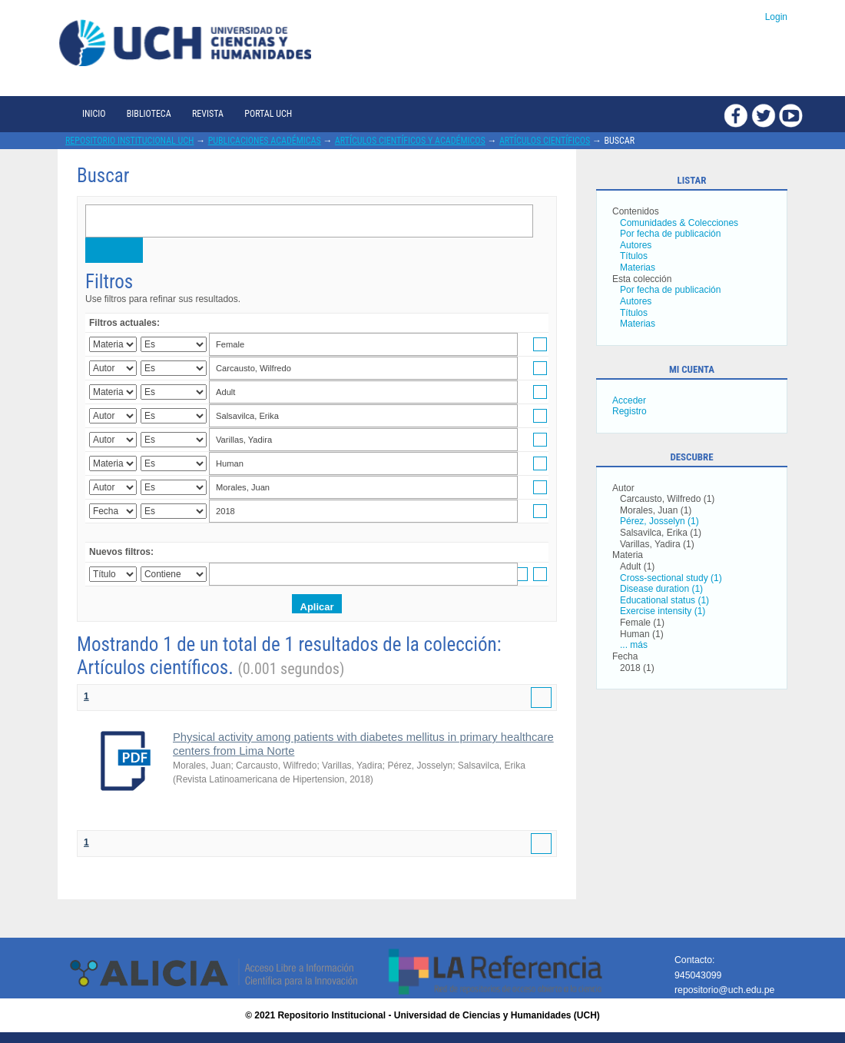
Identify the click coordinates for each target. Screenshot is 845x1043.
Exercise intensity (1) (662, 611)
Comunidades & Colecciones (679, 223)
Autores (635, 245)
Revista (208, 113)
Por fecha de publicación (670, 233)
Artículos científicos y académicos (410, 140)
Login (776, 17)
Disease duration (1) (661, 588)
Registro (629, 411)
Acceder (629, 400)
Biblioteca (149, 113)
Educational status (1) (664, 600)
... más (634, 644)
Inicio (93, 113)
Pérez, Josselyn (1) (659, 521)
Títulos (634, 256)
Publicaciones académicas (264, 140)
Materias (637, 267)
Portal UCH (268, 113)
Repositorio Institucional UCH (129, 140)
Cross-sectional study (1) (671, 578)
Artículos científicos (544, 140)
